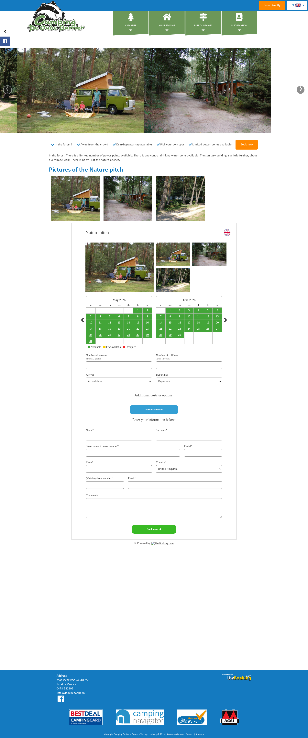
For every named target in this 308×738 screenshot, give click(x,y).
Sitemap (200, 734)
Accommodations (175, 734)
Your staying (167, 20)
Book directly (272, 5)
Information (239, 20)
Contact (189, 734)
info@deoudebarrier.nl (71, 693)
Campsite (131, 20)
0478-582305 (65, 688)
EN (297, 5)
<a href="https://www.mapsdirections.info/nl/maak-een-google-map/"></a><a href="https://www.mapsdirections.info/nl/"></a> (154, 629)
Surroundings (203, 20)
